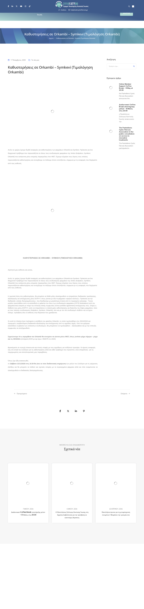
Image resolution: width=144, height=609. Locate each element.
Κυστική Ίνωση (40, 13)
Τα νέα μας (35, 60)
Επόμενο (124, 394)
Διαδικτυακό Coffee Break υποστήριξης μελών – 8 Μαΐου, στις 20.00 (28, 513)
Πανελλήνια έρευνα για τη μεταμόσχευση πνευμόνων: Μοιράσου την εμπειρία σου (116, 513)
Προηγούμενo (22, 394)
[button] (126, 13)
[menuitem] (133, 6)
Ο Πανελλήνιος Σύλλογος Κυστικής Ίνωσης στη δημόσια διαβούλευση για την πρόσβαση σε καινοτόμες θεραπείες (72, 515)
